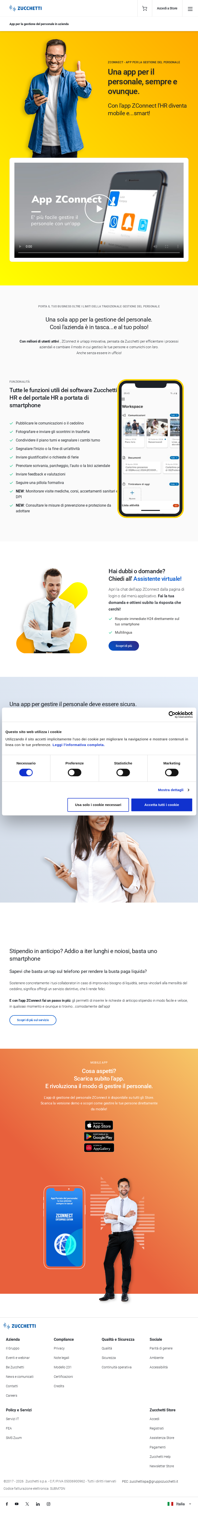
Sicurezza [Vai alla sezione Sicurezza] (109, 1358)
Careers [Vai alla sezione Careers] (11, 1395)
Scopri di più (124, 646)
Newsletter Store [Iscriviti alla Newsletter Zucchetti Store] (162, 1466)
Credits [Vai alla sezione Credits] (59, 1386)
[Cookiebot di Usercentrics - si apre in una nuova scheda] (172, 714)
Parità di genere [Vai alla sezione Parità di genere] (161, 1348)
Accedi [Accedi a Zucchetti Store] (154, 1419)
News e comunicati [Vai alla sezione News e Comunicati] (20, 1377)
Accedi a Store (167, 8)
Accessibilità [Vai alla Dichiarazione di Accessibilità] (159, 1367)
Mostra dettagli (170, 790)
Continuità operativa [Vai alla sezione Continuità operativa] (117, 1367)
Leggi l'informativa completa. (79, 745)
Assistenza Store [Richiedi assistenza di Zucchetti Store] (162, 1438)
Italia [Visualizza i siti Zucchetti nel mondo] (179, 1504)
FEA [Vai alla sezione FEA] (9, 1428)
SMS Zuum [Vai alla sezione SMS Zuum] (14, 1438)
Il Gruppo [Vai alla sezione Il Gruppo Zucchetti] (12, 1348)
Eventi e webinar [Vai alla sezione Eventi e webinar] (18, 1358)
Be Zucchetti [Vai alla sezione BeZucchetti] (15, 1367)
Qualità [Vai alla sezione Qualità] (107, 1348)
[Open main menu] (190, 8)
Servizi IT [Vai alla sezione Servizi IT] (12, 1419)
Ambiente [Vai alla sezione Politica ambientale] (157, 1358)
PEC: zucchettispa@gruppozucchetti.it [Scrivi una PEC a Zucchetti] (150, 1481)
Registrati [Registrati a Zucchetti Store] (157, 1428)
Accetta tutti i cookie (161, 805)
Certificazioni (63, 1377)
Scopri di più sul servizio (33, 1020)
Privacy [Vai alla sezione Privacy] (59, 1348)
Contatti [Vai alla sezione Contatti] (12, 1386)
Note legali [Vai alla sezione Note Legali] (61, 1358)
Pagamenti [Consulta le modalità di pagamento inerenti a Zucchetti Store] (158, 1447)
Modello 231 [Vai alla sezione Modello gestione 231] (63, 1367)
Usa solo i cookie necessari (98, 805)
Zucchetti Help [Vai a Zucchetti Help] (160, 1457)
